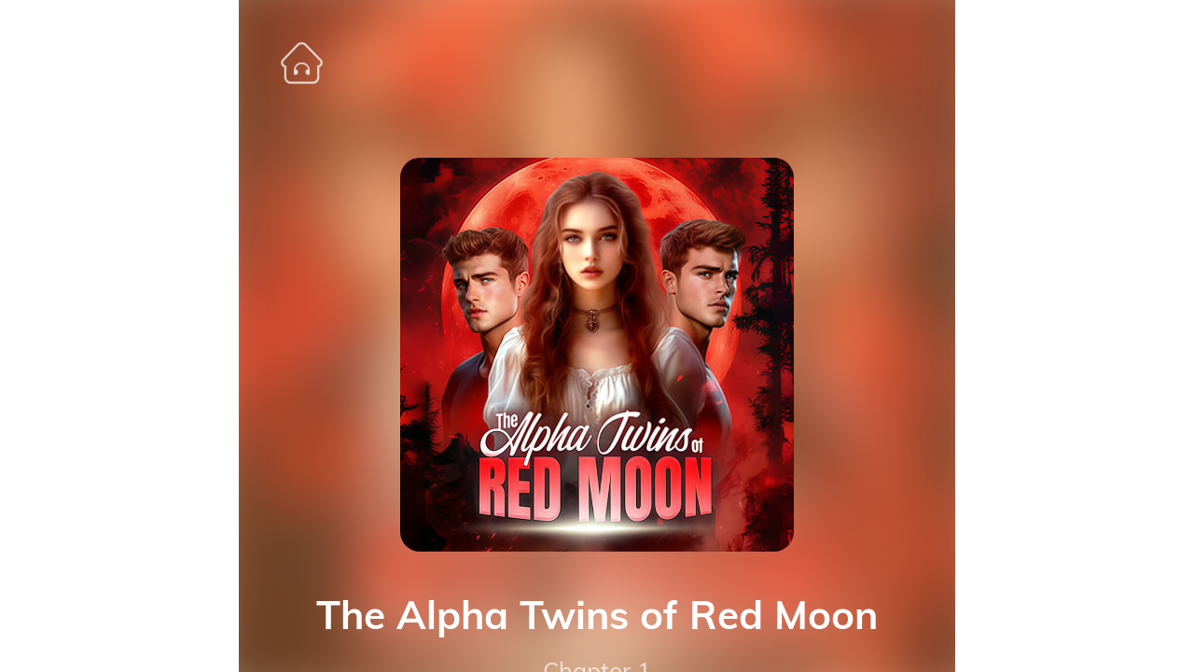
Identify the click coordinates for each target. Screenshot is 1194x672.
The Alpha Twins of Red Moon (597, 615)
